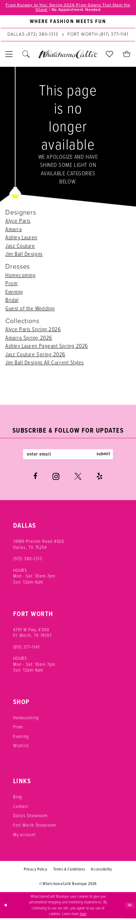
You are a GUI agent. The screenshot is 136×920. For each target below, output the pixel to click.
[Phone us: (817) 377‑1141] (98, 35)
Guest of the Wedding (30, 309)
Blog (17, 799)
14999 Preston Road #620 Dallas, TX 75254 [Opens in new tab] (38, 546)
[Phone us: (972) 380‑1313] (33, 35)
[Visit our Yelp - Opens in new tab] (100, 478)
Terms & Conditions (69, 871)
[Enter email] (68, 455)
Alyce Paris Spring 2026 (33, 330)
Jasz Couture (20, 246)
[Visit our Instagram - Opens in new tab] (56, 478)
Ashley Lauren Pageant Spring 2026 (46, 347)
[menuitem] (68, 22)
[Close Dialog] (6, 907)
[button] (9, 55)
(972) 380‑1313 (27, 560)
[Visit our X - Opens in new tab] (78, 478)
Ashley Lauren (21, 238)
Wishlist (21, 747)
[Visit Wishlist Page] (109, 55)
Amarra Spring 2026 (28, 338)
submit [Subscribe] (107, 455)
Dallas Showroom (30, 817)
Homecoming (20, 276)
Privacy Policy (36, 871)
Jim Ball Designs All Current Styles (44, 363)
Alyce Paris (18, 221)
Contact (20, 808)
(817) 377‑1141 (26, 648)
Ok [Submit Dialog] (129, 907)
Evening (14, 292)
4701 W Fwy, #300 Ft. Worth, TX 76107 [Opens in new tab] (32, 634)
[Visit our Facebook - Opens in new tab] (35, 478)
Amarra (13, 230)
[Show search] (26, 55)
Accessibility (101, 871)
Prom (11, 284)
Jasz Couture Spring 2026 (35, 355)
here (83, 915)
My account (24, 836)
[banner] (68, 55)
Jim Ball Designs (24, 255)
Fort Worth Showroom (34, 827)
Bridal (11, 301)
